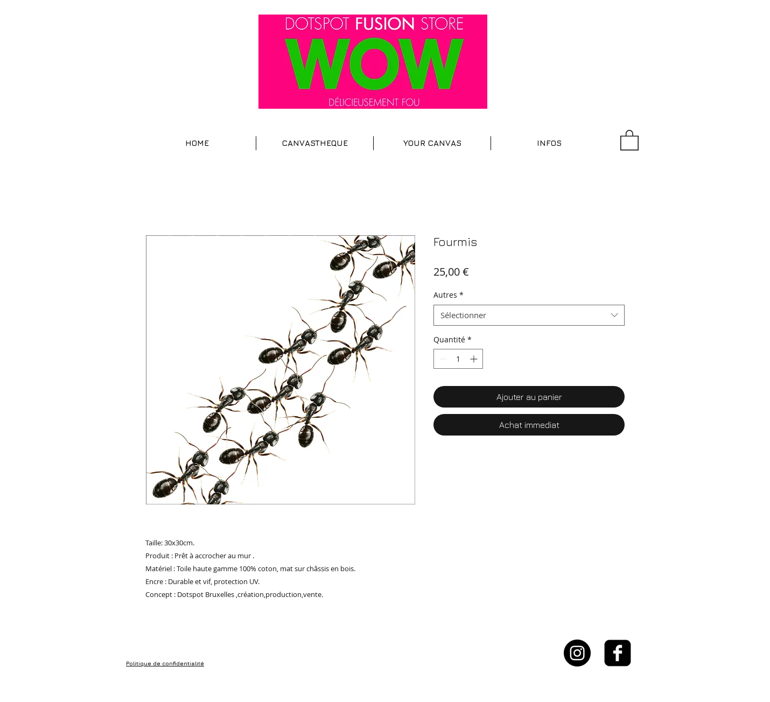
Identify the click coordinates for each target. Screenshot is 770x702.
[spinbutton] (458, 358)
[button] (314, 143)
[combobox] (529, 315)
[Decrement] (442, 358)
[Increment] (474, 358)
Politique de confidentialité (165, 663)
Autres (448, 295)
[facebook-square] (617, 653)
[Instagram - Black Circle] (577, 653)
